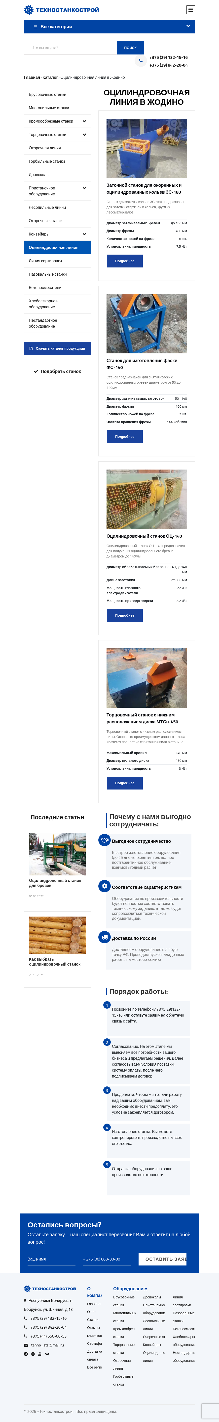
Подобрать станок (57, 371)
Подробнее (124, 261)
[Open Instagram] (34, 1354)
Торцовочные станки (57, 134)
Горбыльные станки (47, 161)
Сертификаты (98, 1343)
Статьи (92, 1320)
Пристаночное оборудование (57, 191)
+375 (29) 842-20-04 (168, 65)
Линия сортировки (45, 260)
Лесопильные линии (47, 207)
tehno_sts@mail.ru (47, 1345)
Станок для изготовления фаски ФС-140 (142, 363)
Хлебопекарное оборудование (43, 304)
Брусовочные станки (47, 94)
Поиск (130, 48)
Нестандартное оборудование (43, 323)
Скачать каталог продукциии (57, 348)
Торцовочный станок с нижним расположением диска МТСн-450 (142, 718)
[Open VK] (48, 1354)
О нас (91, 1312)
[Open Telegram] (27, 1354)
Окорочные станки (46, 220)
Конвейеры (57, 234)
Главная (93, 1304)
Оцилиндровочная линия (53, 247)
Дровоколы (39, 174)
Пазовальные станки (48, 274)
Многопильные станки (49, 107)
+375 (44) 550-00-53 (49, 1336)
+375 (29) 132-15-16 (168, 57)
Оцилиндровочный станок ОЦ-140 (144, 536)
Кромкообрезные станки (57, 121)
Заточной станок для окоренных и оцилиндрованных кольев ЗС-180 (144, 188)
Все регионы (97, 1367)
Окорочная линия (45, 148)
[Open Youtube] (41, 1354)
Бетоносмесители (45, 287)
